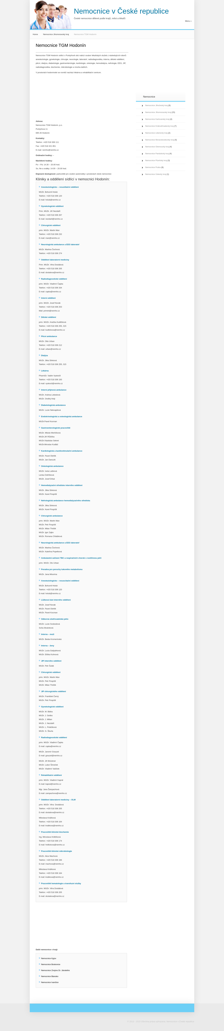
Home (35, 34)
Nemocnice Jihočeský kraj (156, 105)
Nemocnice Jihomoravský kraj (56, 34)
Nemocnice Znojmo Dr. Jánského (55, 970)
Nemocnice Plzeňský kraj (156, 160)
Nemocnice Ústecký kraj (155, 174)
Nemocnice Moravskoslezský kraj (159, 140)
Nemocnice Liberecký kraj (156, 133)
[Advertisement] (82, 97)
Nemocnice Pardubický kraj (157, 153)
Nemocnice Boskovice (50, 964)
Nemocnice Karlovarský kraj (157, 119)
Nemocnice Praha (153, 167)
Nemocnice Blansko (49, 976)
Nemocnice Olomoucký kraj (157, 147)
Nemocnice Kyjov (48, 958)
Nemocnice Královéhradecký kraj (159, 126)
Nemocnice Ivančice (49, 982)
